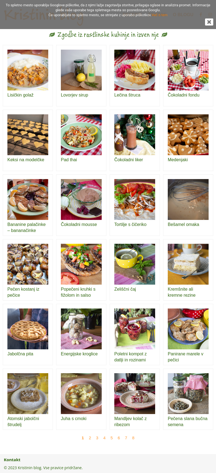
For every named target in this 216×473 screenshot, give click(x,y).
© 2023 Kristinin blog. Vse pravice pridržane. (43, 467)
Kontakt (12, 459)
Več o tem (159, 15)
